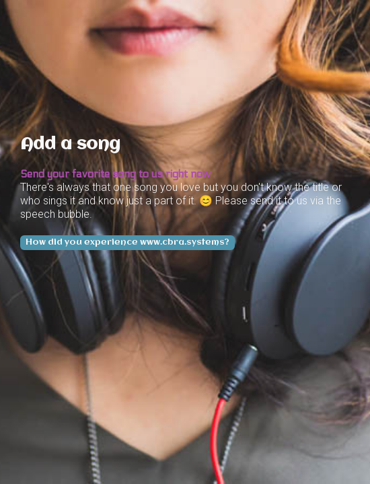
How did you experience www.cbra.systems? (127, 242)
